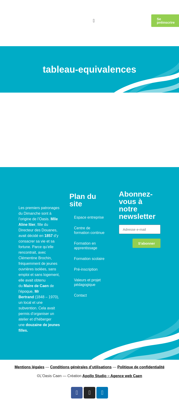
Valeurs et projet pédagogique (87, 282)
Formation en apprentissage (85, 245)
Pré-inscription (86, 269)
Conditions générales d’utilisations (81, 367)
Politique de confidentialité (140, 367)
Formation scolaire (89, 259)
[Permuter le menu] (94, 20)
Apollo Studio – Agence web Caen (112, 376)
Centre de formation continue (89, 230)
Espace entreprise (89, 217)
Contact (80, 295)
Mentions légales (29, 367)
